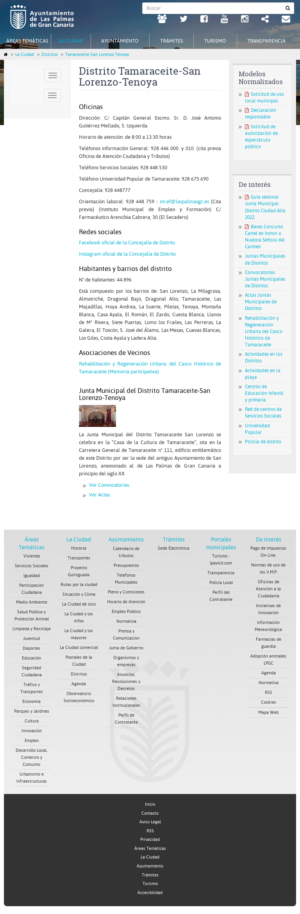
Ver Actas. (100, 495)
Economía (31, 701)
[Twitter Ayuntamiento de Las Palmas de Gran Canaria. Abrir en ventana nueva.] (183, 20)
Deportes (31, 648)
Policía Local (221, 582)
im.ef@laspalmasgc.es (184, 201)
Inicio (150, 804)
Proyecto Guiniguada (78, 571)
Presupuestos (126, 565)
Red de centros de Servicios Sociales (263, 413)
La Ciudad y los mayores (78, 634)
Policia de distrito (263, 441)
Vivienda (31, 556)
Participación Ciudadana (31, 589)
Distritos (49, 54)
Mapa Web (268, 712)
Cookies (268, 702)
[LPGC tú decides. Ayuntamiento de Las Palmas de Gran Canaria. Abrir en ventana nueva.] (162, 20)
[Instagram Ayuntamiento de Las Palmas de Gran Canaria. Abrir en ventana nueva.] (244, 20)
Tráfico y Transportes (31, 688)
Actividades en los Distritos (263, 357)
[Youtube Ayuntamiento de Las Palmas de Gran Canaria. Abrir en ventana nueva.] (224, 20)
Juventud (31, 638)
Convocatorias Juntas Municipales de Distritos (265, 279)
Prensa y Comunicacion (126, 635)
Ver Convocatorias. (109, 485)
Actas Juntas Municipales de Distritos (261, 301)
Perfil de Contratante (126, 719)
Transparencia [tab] (266, 41)
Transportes (79, 558)
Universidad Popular (257, 429)
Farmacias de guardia (268, 643)
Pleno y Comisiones (126, 592)
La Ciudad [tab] (70, 41)
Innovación (31, 730)
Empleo (32, 740)
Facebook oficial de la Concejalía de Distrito (127, 243)
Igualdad (31, 575)
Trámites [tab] (171, 41)
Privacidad (150, 839)
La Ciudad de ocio (79, 604)
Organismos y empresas (126, 661)
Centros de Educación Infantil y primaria (264, 393)
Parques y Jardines (31, 711)
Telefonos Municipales (126, 579)
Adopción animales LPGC (268, 660)
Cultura (32, 721)
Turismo (150, 883)
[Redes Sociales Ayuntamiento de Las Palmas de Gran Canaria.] (265, 20)
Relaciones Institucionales (126, 702)
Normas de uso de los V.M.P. (268, 569)
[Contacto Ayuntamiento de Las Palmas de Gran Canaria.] (286, 20)
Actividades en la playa (262, 374)
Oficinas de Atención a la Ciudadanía (268, 589)
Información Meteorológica (268, 626)
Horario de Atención (126, 601)
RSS (268, 692)
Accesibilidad (150, 892)
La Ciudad (24, 54)
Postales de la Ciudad (79, 661)
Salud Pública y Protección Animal (31, 615)
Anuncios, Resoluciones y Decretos (126, 681)
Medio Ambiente (31, 602)
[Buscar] (288, 8)
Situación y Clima (78, 594)
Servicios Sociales (31, 565)
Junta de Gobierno (126, 648)
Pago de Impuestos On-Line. (268, 552)
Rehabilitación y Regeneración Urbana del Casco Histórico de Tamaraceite (263, 331)
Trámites (174, 539)
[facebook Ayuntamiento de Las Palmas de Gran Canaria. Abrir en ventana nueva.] (204, 20)
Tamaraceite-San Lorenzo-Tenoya (97, 54)
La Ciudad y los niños (78, 617)
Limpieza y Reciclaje (31, 628)
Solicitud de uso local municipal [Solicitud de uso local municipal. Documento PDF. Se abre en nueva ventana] (264, 97)
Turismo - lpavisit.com (221, 560)
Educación (31, 658)
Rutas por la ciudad (79, 584)
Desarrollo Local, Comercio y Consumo (31, 757)
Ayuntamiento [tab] (120, 41)
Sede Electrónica (173, 548)
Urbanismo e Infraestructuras (31, 778)
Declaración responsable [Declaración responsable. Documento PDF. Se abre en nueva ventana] (260, 114)
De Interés (268, 539)
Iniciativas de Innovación (268, 609)
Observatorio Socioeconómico (79, 697)
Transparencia (220, 572)
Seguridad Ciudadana (31, 671)
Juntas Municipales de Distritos (265, 259)
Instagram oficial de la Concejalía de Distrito (127, 254)
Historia (78, 548)
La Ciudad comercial (79, 647)
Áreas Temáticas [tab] (27, 41)
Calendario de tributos (126, 552)
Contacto (150, 813)
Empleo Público (126, 611)
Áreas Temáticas (150, 848)
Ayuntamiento (126, 539)
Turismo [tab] (215, 41)
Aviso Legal (150, 821)
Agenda (78, 683)
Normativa (126, 621)
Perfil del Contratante (220, 596)
